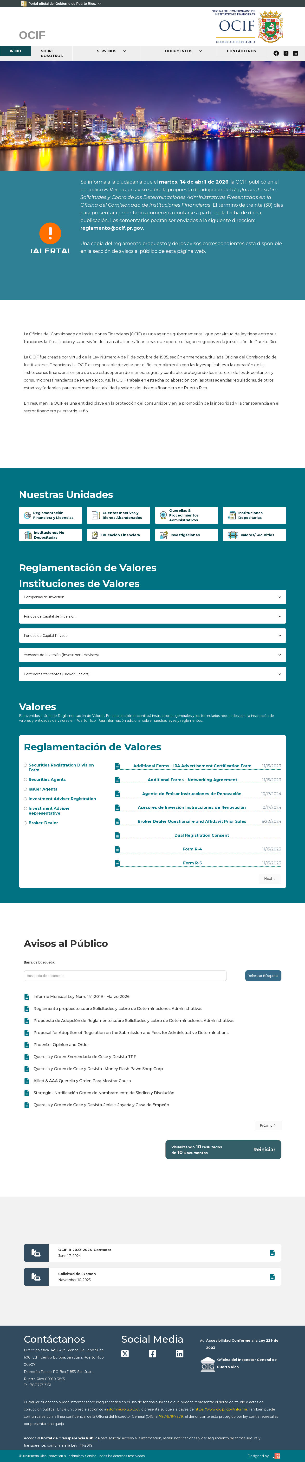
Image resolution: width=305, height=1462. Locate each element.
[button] (107, 51)
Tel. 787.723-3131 (37, 1385)
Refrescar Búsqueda (263, 976)
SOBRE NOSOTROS (52, 53)
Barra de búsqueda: (39, 962)
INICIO (15, 51)
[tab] (50, 515)
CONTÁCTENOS (241, 51)
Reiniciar (264, 1149)
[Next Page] (270, 878)
